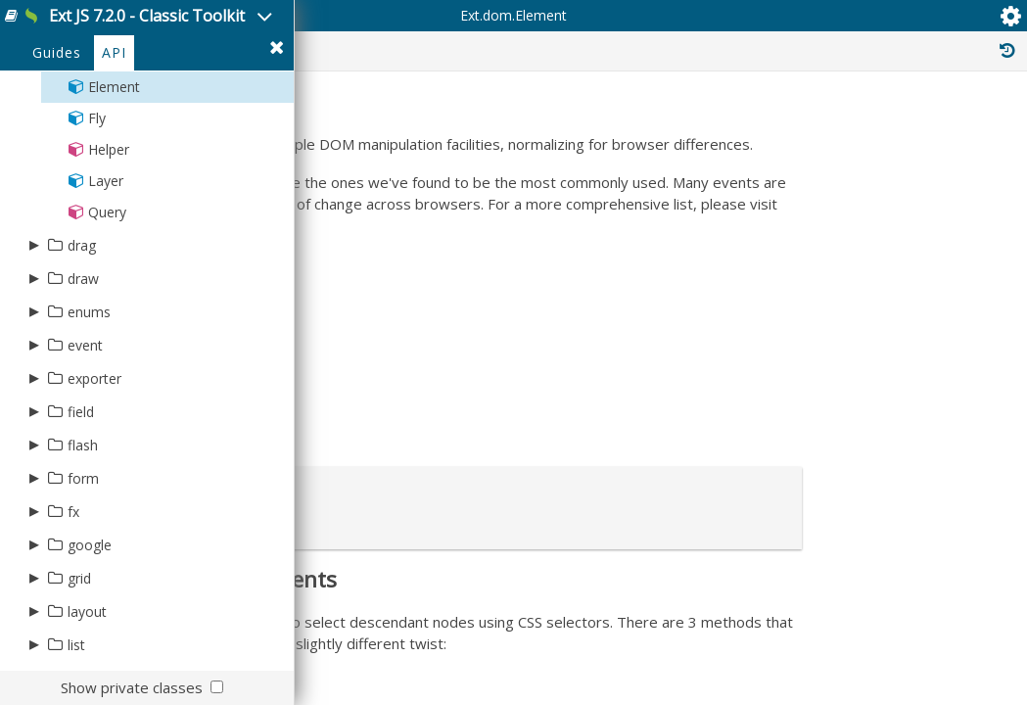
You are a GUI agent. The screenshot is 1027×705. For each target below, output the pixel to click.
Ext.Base (810, 303)
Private (740, 125)
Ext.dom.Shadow (834, 576)
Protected (637, 125)
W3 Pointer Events (429, 493)
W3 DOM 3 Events (428, 590)
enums (89, 396)
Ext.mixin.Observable (847, 401)
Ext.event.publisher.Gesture (867, 662)
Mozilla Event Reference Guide (469, 461)
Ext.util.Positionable (842, 380)
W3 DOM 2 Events (428, 558)
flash (83, 529)
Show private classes (132, 687)
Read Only (947, 125)
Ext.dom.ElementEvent (850, 619)
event (85, 429)
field (81, 496)
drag (82, 329)
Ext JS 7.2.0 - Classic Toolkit (216, 28)
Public (540, 125)
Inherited (838, 125)
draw (83, 362)
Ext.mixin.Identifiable (846, 478)
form (83, 562)
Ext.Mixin (811, 456)
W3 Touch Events (425, 526)
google (90, 629)
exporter (94, 462)
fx (73, 596)
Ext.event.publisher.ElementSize (880, 683)
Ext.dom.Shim (824, 597)
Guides (56, 138)
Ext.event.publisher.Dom (857, 640)
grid (79, 662)
